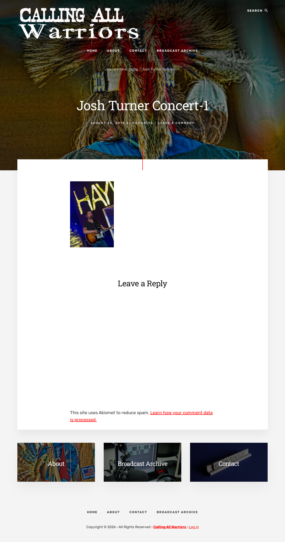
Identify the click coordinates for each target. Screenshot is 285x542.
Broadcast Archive (142, 463)
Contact (229, 463)
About (56, 463)
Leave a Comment (176, 123)
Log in (194, 527)
